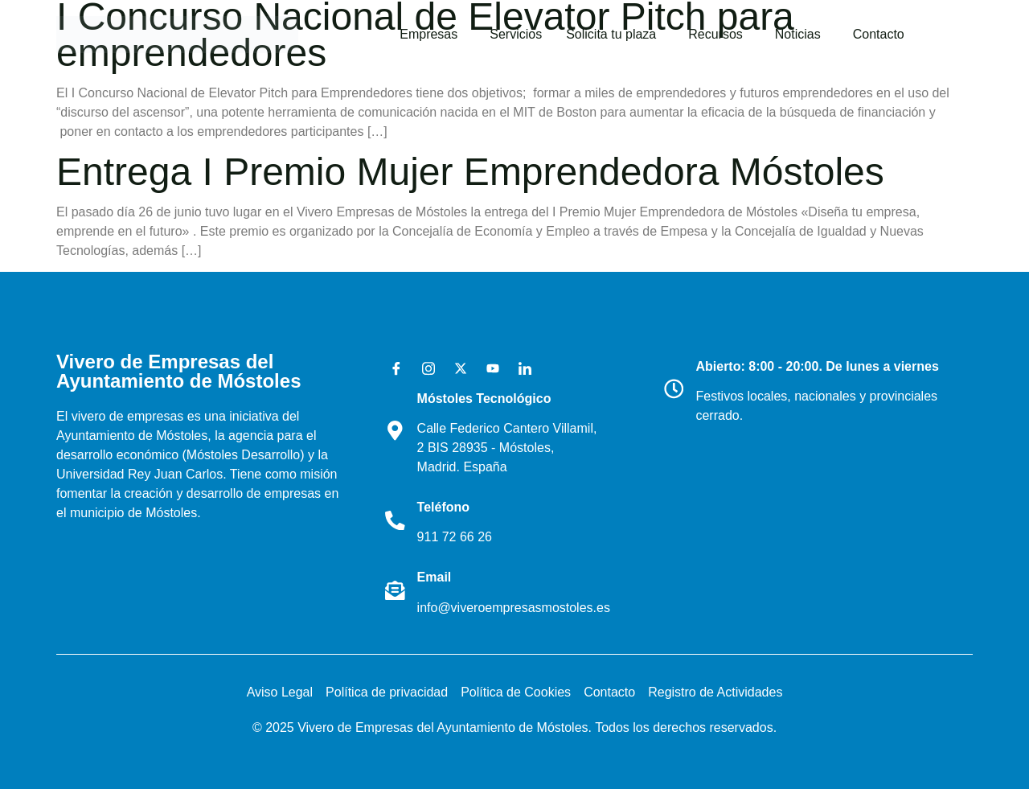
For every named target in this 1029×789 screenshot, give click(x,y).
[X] (455, 368)
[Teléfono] (395, 520)
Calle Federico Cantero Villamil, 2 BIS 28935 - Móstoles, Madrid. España (508, 447)
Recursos (715, 34)
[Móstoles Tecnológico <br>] (395, 431)
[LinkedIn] (519, 368)
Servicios (516, 34)
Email (435, 577)
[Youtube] (487, 368)
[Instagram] (423, 368)
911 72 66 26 (455, 537)
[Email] (395, 590)
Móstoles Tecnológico (485, 398)
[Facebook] (391, 368)
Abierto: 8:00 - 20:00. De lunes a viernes (818, 366)
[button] (432, 34)
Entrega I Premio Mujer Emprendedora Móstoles (470, 171)
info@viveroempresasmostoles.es (514, 607)
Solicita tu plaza (611, 34)
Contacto (878, 34)
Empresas (428, 34)
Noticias (798, 34)
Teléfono (444, 507)
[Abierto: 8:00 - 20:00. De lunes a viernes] (674, 389)
